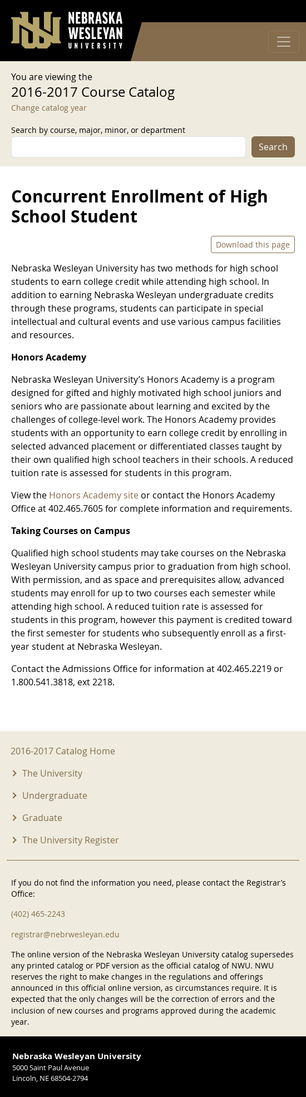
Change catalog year (49, 107)
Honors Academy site (95, 495)
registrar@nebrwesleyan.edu (65, 934)
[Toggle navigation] (283, 42)
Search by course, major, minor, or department (98, 130)
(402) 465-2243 (38, 913)
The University (52, 773)
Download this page (253, 244)
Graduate (42, 818)
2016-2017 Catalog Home (63, 751)
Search (273, 147)
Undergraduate (54, 795)
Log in (280, 11)
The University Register (70, 840)
